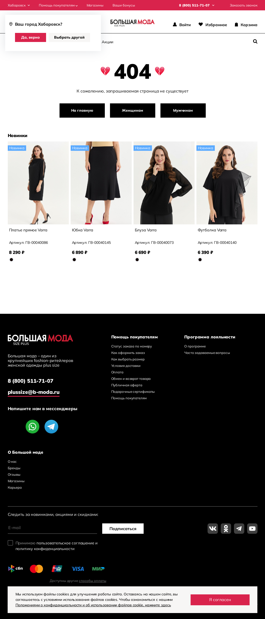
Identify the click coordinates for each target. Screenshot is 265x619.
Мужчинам (183, 110)
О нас (12, 461)
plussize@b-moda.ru (34, 392)
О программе (195, 346)
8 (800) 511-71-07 (30, 381)
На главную (82, 110)
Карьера (15, 487)
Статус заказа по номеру (131, 346)
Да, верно (30, 37)
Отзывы (14, 474)
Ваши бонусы (124, 5)
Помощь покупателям (58, 5)
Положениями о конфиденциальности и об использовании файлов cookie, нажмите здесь (93, 605)
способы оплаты (92, 581)
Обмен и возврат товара (131, 378)
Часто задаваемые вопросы (207, 353)
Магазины (95, 5)
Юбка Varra (82, 229)
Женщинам (132, 110)
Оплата (117, 372)
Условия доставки (126, 366)
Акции (108, 41)
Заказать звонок (243, 5)
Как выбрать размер (128, 359)
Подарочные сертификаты (133, 391)
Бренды (14, 468)
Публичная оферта (126, 385)
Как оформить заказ (128, 353)
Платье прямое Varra (28, 229)
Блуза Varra (146, 229)
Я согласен (220, 599)
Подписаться (122, 528)
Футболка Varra (212, 229)
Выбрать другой (69, 37)
